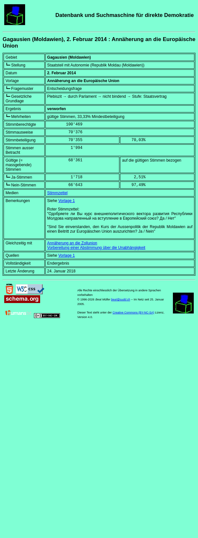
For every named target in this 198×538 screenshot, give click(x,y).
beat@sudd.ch (120, 299)
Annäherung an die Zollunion (72, 243)
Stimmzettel (57, 193)
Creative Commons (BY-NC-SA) (133, 312)
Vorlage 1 (66, 200)
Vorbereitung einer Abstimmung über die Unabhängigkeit (96, 247)
